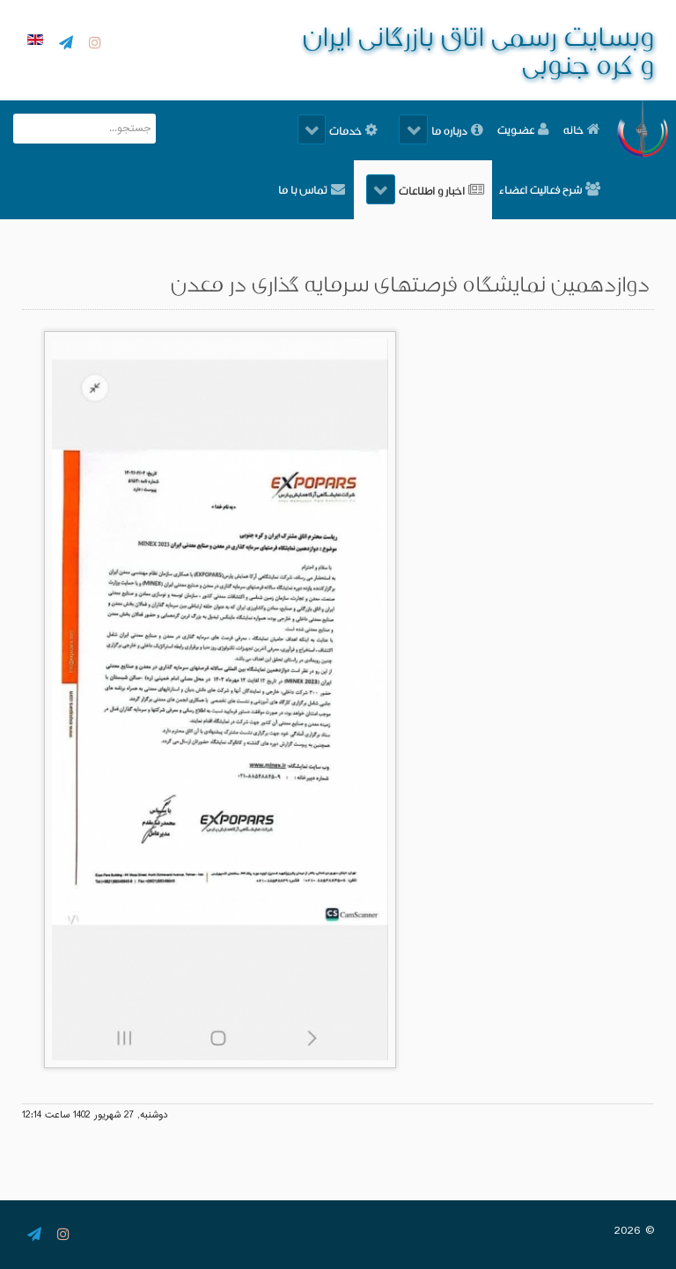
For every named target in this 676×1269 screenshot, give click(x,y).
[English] (33, 41)
